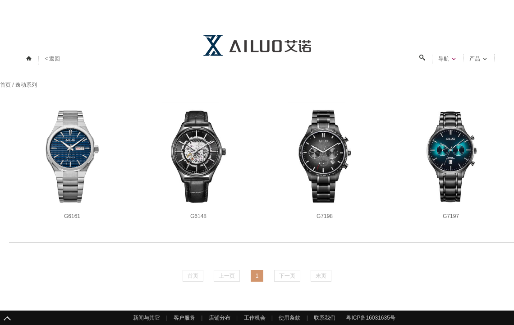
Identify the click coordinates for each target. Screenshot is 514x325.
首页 (5, 85)
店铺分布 (219, 318)
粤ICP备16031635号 (370, 318)
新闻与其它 (146, 318)
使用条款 (289, 318)
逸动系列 (26, 85)
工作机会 (255, 318)
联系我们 (324, 318)
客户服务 (184, 318)
